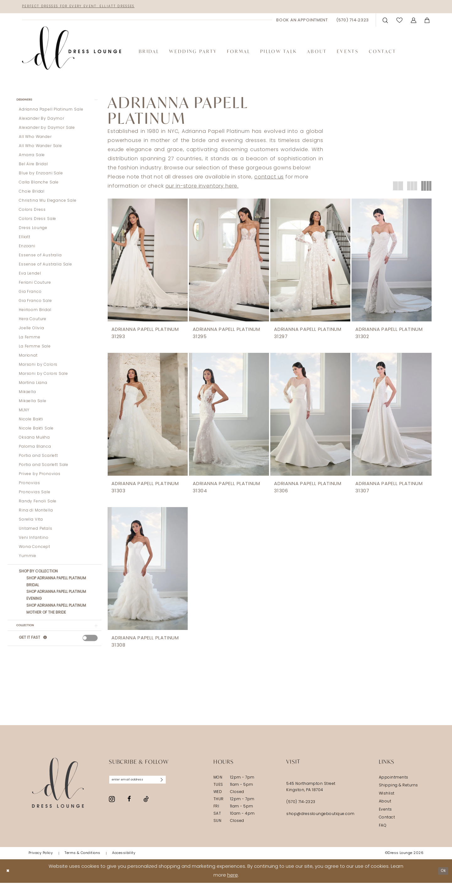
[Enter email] (145, 784)
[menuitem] (302, 21)
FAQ (382, 829)
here (232, 878)
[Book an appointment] (302, 21)
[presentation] (90, 645)
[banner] (71, 49)
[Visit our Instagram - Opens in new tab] (112, 804)
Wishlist (387, 797)
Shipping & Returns (398, 789)
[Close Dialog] (9, 874)
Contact (387, 821)
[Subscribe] (176, 784)
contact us (269, 178)
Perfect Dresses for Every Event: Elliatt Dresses (97, 7)
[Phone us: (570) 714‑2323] (352, 21)
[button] (414, 21)
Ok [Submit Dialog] (442, 874)
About (385, 805)
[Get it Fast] (45, 645)
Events (385, 813)
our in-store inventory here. (202, 187)
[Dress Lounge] (58, 786)
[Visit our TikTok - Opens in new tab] (146, 804)
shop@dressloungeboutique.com (320, 817)
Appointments (393, 781)
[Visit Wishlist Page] (399, 21)
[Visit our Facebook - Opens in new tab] (129, 804)
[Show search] (385, 21)
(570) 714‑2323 (300, 805)
